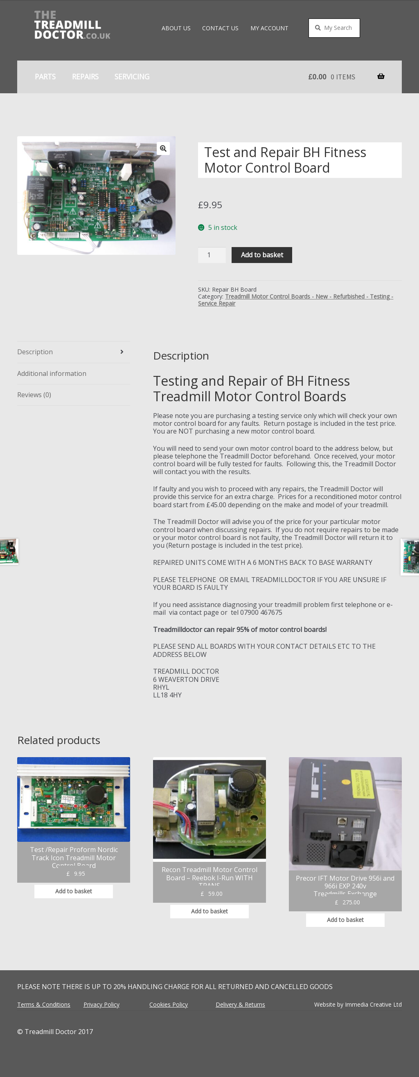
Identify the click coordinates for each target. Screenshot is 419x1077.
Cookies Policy (168, 1004)
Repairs (85, 76)
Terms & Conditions (43, 1004)
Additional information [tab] (51, 373)
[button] (163, 148)
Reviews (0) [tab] (34, 394)
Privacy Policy (101, 1004)
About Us (176, 28)
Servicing (132, 76)
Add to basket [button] (73, 891)
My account (269, 28)
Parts (45, 76)
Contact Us (220, 28)
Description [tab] (35, 351)
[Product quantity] (212, 255)
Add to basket (262, 254)
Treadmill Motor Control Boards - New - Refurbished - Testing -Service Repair (295, 299)
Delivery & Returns (240, 1004)
